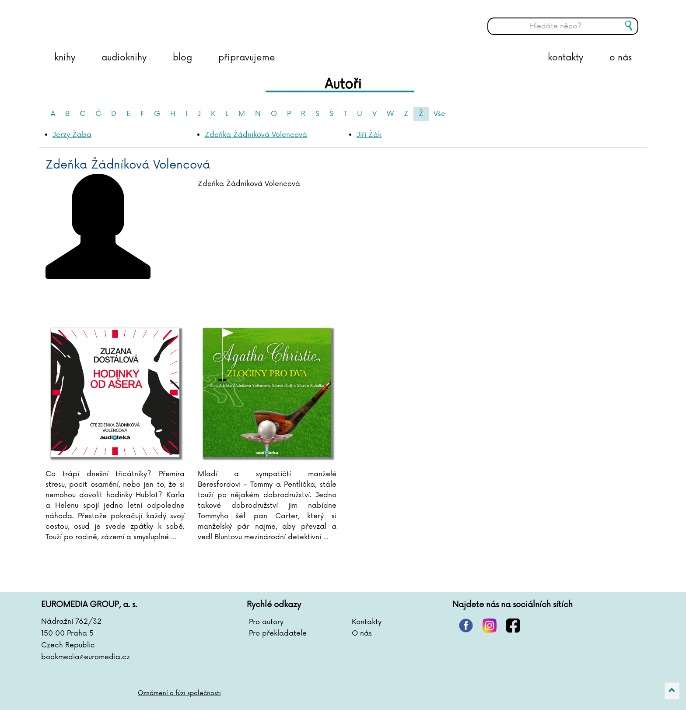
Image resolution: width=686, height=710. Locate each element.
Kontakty (367, 622)
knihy (64, 58)
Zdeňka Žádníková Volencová (256, 134)
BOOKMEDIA (130, 19)
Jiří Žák (369, 134)
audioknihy (124, 58)
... (172, 537)
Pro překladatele (278, 633)
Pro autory (266, 622)
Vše (439, 113)
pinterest (466, 626)
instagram (490, 626)
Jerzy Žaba (71, 134)
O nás (362, 633)
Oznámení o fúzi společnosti (179, 693)
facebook (513, 626)
